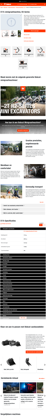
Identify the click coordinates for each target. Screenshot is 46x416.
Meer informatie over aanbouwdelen (34, 352)
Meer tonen (23, 317)
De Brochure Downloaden (29, 41)
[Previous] (1, 33)
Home (2, 7)
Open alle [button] (42, 202)
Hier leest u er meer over (23, 130)
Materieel (5, 7)
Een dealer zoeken (33, 4)
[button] (44, 87)
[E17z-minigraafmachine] (11, 22)
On (43, 225)
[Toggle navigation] (2, 4)
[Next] (21, 33)
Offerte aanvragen (35, 30)
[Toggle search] (44, 4)
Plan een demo (27, 34)
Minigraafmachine (11, 7)
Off (41, 225)
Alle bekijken (42, 378)
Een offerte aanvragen (23, 4)
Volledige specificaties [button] (6, 223)
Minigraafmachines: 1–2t (20, 7)
